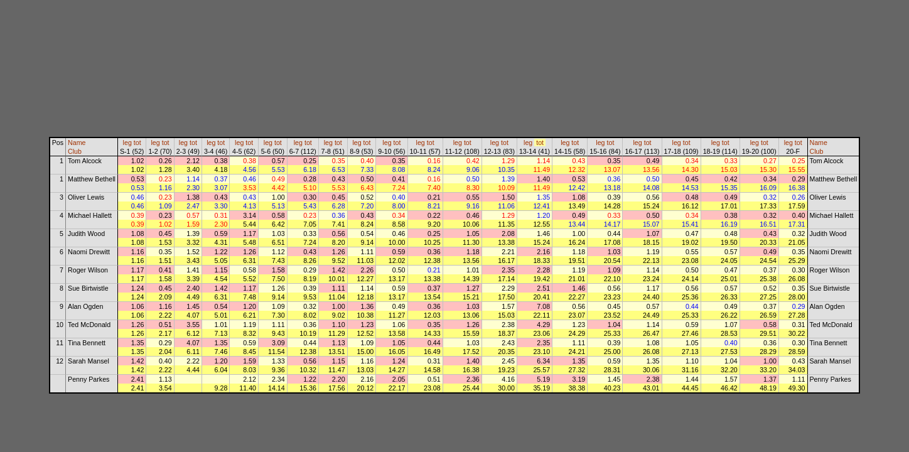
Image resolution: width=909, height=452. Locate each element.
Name (76, 142)
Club (75, 151)
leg (127, 142)
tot (137, 142)
